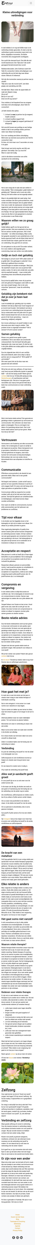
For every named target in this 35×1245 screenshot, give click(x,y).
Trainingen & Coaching (17, 1221)
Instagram (7, 819)
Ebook (11, 1058)
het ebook (6, 660)
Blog (17, 1219)
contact (3, 376)
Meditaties (17, 1224)
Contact (17, 1228)
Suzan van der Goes (17, 1217)
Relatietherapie (6, 378)
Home (17, 1215)
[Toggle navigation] (31, 3)
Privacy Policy (17, 1230)
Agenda (17, 1226)
